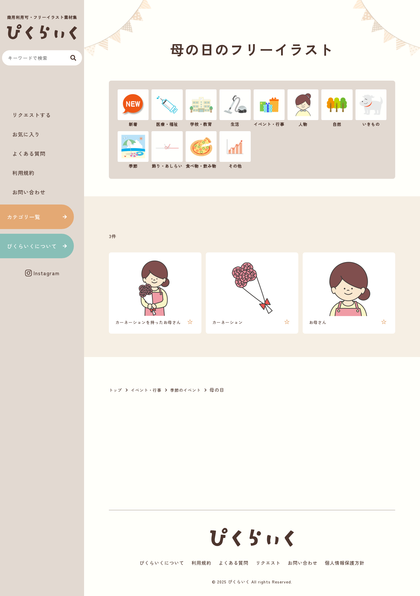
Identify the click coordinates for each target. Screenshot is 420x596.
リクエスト (268, 562)
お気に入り (26, 134)
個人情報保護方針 (345, 562)
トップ (115, 390)
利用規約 (23, 172)
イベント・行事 (146, 390)
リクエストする (31, 115)
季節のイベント (185, 390)
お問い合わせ (29, 192)
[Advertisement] (42, 88)
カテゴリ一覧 (23, 217)
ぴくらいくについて (32, 246)
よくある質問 (29, 153)
